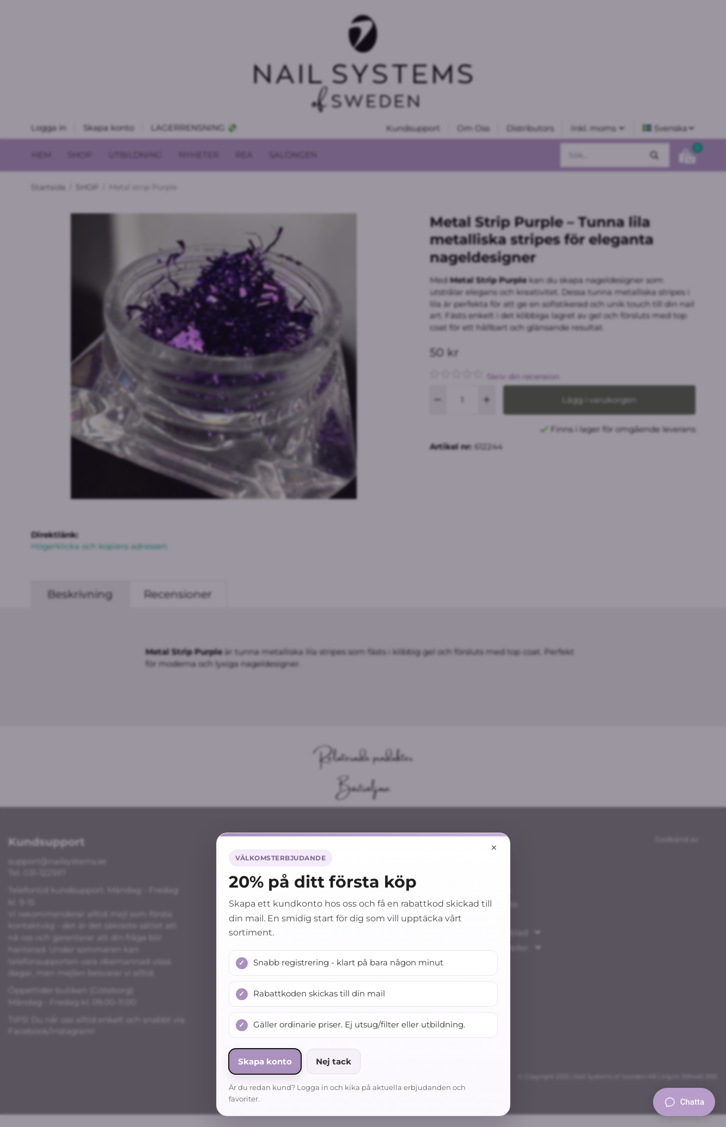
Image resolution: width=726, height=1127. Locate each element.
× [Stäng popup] (494, 847)
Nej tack (333, 1061)
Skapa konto (265, 1061)
